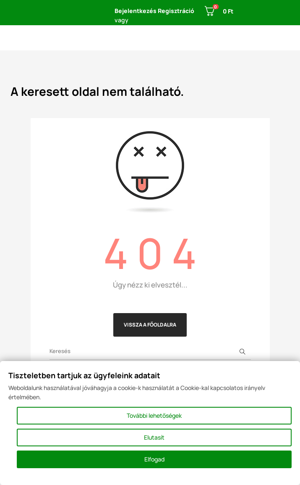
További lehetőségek (154, 415)
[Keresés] (150, 351)
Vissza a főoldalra (150, 324)
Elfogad (154, 459)
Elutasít (154, 437)
